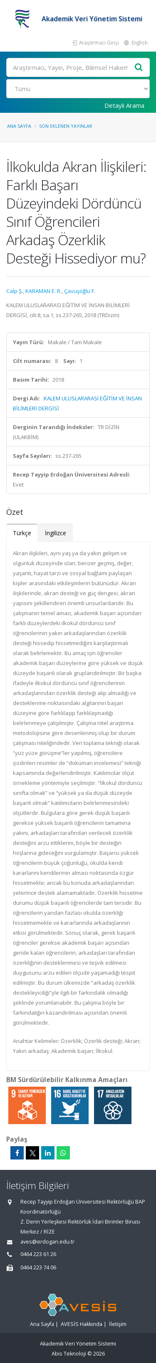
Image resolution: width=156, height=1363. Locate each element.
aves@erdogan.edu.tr (47, 1241)
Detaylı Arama (124, 105)
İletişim (117, 1324)
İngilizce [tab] (55, 533)
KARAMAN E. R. (43, 291)
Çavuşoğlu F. (79, 291)
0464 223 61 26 (38, 1254)
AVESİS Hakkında (81, 1324)
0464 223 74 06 (38, 1267)
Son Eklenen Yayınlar (65, 126)
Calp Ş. (14, 291)
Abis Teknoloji (69, 1353)
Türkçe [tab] (22, 533)
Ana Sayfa (19, 126)
